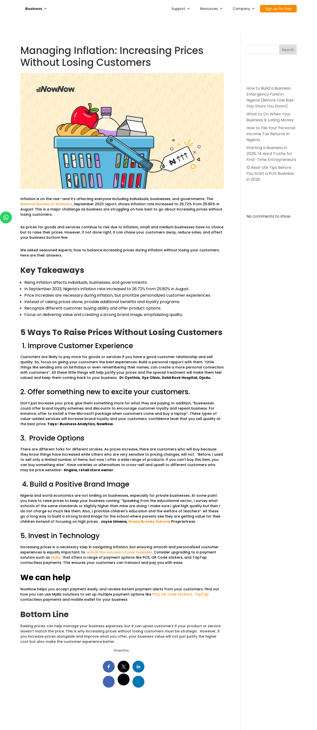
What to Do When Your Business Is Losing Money (270, 117)
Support (181, 8)
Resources (211, 8)
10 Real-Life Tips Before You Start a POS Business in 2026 (270, 173)
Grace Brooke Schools (149, 521)
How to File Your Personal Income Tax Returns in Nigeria (270, 134)
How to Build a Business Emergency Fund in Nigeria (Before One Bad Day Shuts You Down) (269, 97)
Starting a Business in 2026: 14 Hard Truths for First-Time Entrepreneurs (271, 153)
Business (36, 8)
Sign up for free (278, 8)
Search (288, 49)
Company (244, 8)
